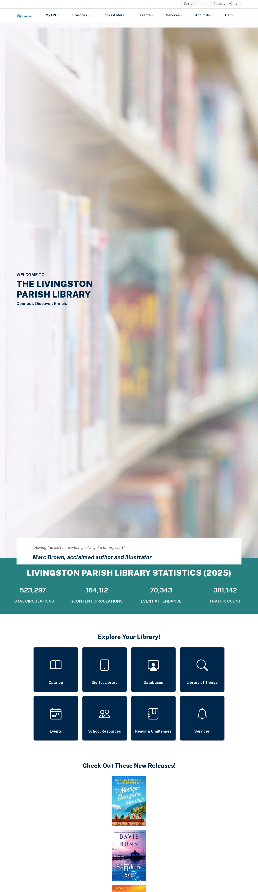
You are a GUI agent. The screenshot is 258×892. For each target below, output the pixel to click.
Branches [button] (79, 15)
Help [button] (229, 15)
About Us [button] (202, 15)
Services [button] (173, 15)
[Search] (236, 3)
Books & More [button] (113, 15)
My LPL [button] (51, 15)
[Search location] (220, 3)
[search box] (195, 3)
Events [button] (145, 15)
